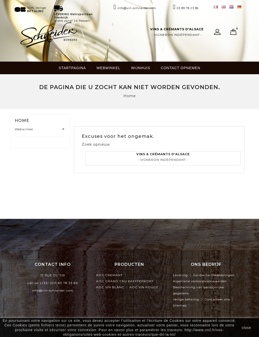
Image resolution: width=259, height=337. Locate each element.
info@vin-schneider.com (52, 290)
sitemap (180, 305)
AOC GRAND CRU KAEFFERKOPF (125, 281)
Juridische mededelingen (213, 275)
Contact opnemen (180, 68)
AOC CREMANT (109, 275)
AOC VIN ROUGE (144, 287)
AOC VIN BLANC (110, 287)
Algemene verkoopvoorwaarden (200, 281)
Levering (180, 275)
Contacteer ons (217, 299)
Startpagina (72, 68)
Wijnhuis (140, 68)
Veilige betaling (186, 299)
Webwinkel (109, 68)
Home (22, 120)
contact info (53, 264)
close (246, 328)
